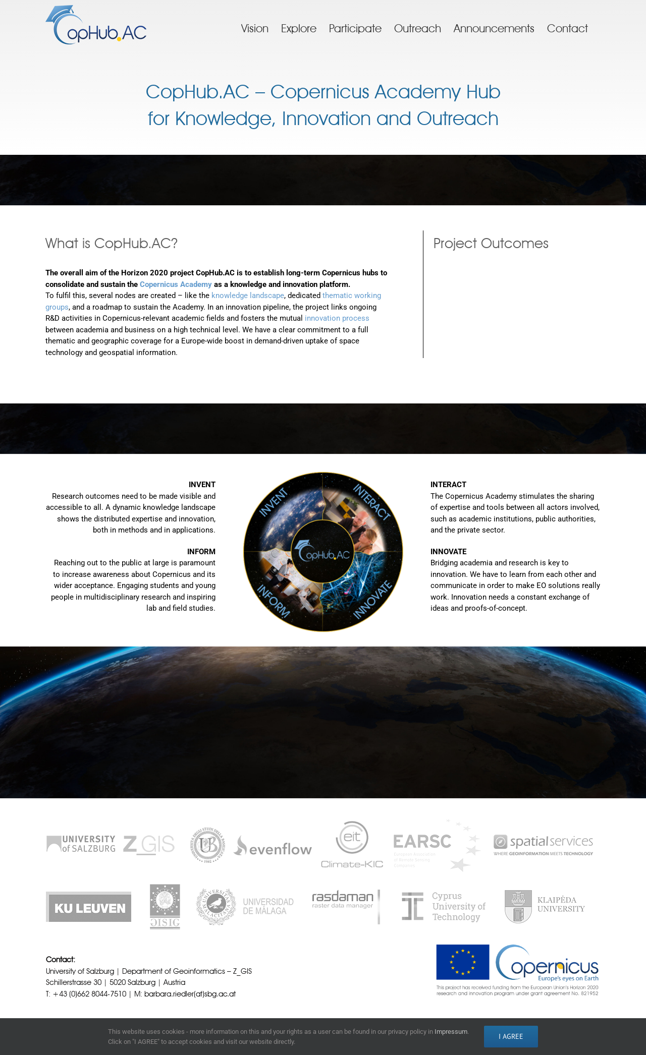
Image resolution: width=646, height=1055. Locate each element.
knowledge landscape (247, 295)
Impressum (451, 1031)
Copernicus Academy (176, 284)
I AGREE (511, 1036)
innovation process (337, 318)
